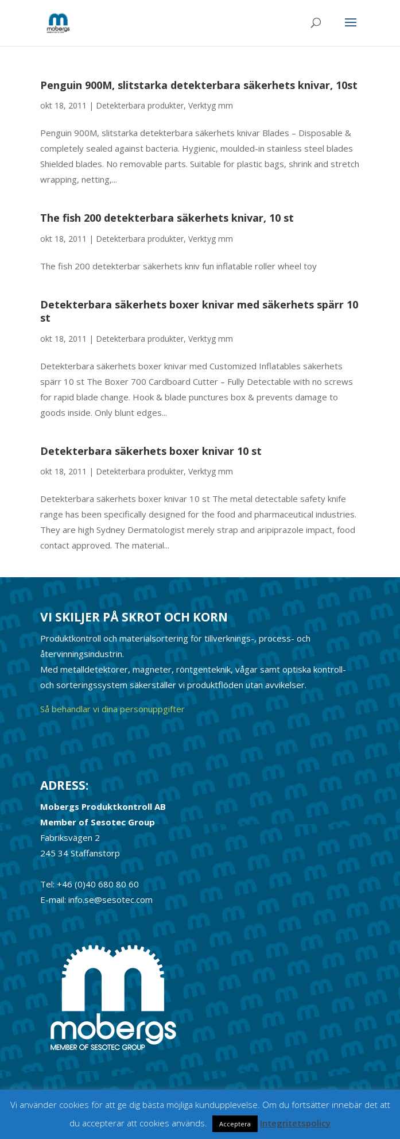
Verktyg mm (210, 105)
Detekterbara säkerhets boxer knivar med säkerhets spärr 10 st (199, 311)
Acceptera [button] (235, 1123)
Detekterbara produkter (140, 105)
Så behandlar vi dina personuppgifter (112, 709)
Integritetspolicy (295, 1123)
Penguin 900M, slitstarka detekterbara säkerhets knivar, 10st (199, 85)
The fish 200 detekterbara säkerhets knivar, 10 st (167, 218)
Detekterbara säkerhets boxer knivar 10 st (151, 451)
